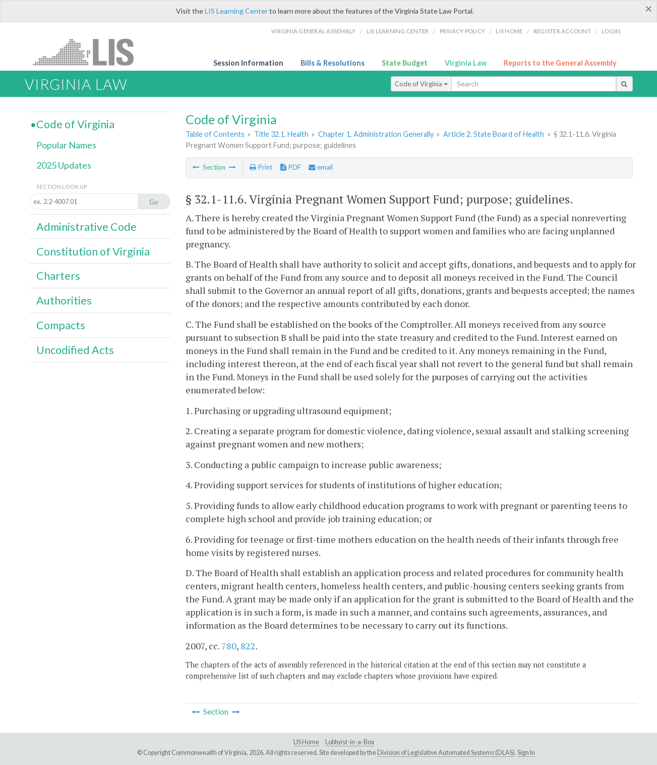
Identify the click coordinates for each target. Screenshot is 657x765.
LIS (89, 52)
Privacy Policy (463, 31)
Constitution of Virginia (93, 251)
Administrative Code (86, 226)
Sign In (526, 752)
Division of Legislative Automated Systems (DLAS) (446, 752)
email (321, 167)
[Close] (648, 8)
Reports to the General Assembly (560, 63)
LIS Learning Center (236, 11)
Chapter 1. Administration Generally (376, 134)
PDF (290, 167)
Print (261, 167)
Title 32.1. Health (281, 134)
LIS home (509, 31)
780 (228, 646)
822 (248, 646)
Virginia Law (466, 63)
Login (611, 31)
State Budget (405, 63)
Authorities (64, 300)
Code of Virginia (421, 84)
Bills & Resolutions (333, 63)
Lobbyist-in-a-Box (349, 742)
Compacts (60, 325)
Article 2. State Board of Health (493, 134)
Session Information (248, 63)
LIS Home (306, 742)
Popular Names (66, 144)
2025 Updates (63, 165)
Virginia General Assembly (313, 31)
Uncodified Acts (75, 349)
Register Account (562, 31)
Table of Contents (215, 134)
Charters (58, 275)
